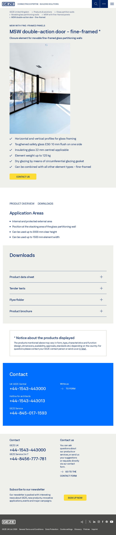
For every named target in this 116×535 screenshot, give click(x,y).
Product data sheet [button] (56, 277)
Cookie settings (66, 529)
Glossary (78, 529)
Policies (86, 529)
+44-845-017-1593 (28, 412)
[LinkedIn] (94, 521)
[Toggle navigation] (112, 4)
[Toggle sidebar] (104, 4)
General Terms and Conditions (31, 529)
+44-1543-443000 (28, 388)
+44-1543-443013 (27, 400)
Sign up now (75, 497)
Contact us (23, 176)
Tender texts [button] (56, 288)
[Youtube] (111, 521)
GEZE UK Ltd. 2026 (9, 529)
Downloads (45, 203)
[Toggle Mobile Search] (96, 4)
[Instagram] (99, 521)
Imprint (95, 529)
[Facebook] (102, 521)
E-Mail (82, 348)
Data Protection (51, 529)
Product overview (22, 203)
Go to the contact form (68, 473)
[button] (82, 522)
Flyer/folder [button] (56, 299)
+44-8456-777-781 (28, 458)
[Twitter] (90, 521)
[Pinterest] (107, 521)
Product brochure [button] (56, 311)
